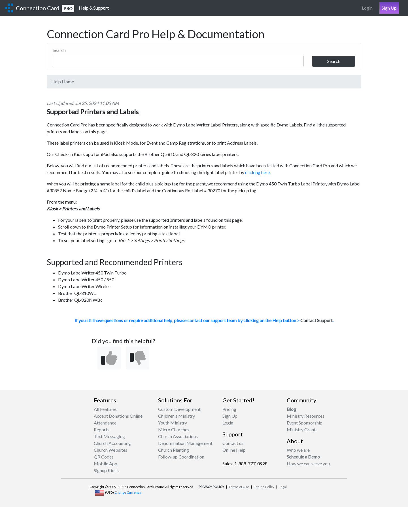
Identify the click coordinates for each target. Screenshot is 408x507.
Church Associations (178, 436)
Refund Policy (264, 487)
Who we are (298, 450)
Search (59, 50)
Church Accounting (112, 443)
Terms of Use (239, 487)
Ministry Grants (302, 429)
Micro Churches (173, 429)
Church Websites (110, 450)
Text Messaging (109, 436)
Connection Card (45, 8)
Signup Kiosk (106, 470)
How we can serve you (308, 463)
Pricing (229, 409)
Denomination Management (185, 443)
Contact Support (316, 320)
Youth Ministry (172, 422)
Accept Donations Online (118, 416)
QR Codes (104, 456)
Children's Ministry (176, 416)
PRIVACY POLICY (211, 487)
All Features (105, 409)
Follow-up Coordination (181, 456)
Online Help (234, 450)
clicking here (257, 172)
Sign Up (389, 7)
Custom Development (179, 409)
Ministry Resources (305, 416)
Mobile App (105, 463)
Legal (283, 487)
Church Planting (173, 450)
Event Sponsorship (304, 422)
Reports (101, 429)
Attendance (105, 422)
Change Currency (127, 492)
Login (367, 7)
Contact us (232, 443)
